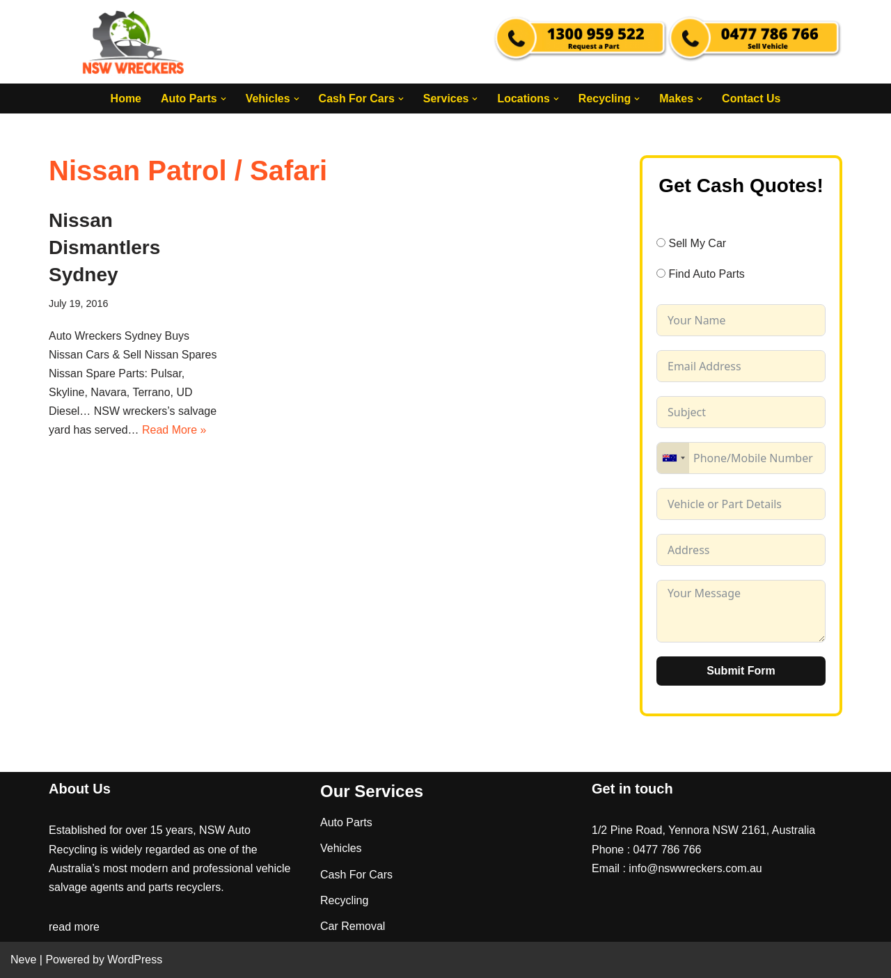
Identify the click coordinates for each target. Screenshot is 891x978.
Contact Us (752, 98)
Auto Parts (346, 823)
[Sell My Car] (660, 242)
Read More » (174, 430)
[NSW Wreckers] (134, 41)
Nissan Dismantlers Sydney (104, 247)
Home (125, 98)
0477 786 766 (667, 849)
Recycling (344, 900)
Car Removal (352, 926)
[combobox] (673, 458)
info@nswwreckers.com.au (695, 868)
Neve (23, 960)
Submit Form (741, 671)
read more (74, 927)
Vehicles (341, 849)
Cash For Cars (356, 875)
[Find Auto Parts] (660, 273)
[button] (223, 99)
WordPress (134, 960)
